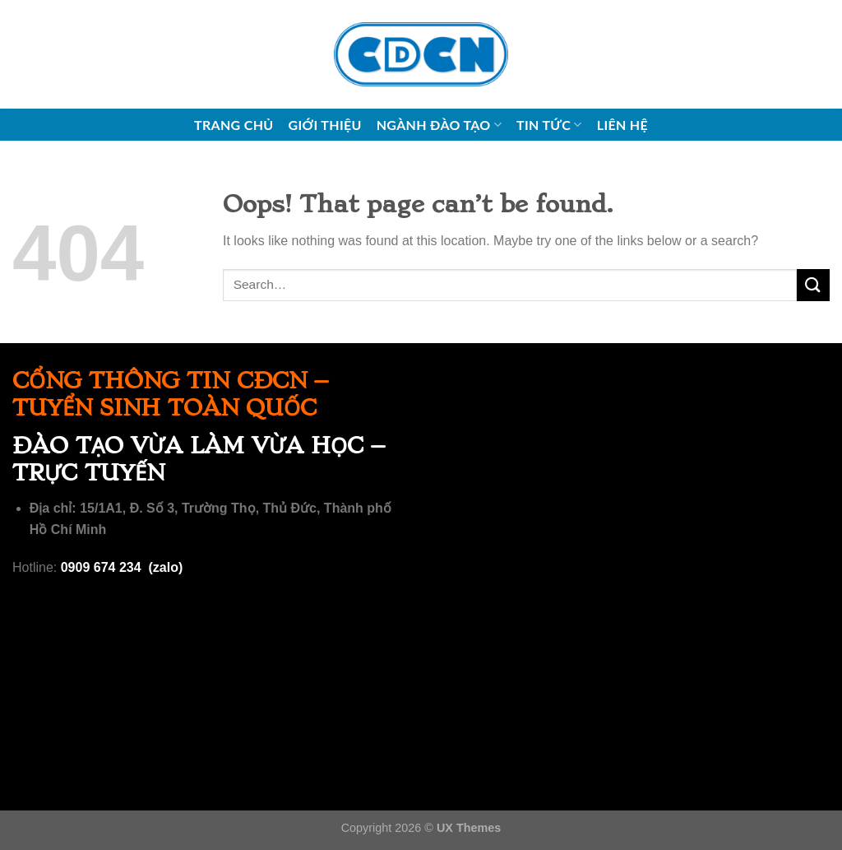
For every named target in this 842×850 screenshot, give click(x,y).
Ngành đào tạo (439, 125)
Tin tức (549, 125)
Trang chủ (234, 124)
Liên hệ (622, 124)
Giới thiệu (325, 124)
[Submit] (813, 285)
